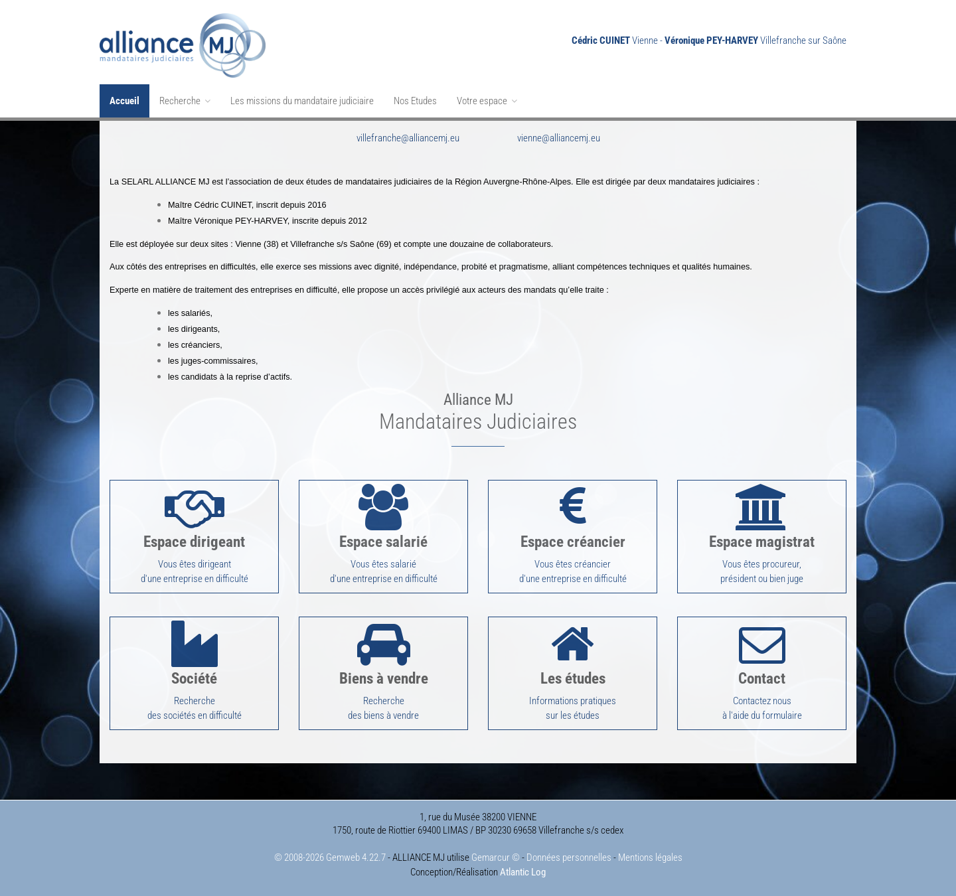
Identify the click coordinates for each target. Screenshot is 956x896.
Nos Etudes (415, 101)
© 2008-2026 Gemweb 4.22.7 (330, 857)
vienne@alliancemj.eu (558, 138)
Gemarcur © (495, 857)
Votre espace (487, 101)
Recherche (184, 101)
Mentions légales (650, 857)
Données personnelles (568, 857)
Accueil (124, 101)
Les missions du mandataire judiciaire (302, 101)
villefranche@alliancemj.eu (408, 138)
